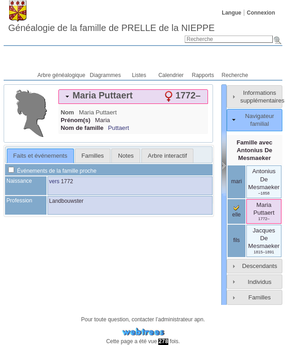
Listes (139, 75)
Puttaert (118, 127)
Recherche (235, 75)
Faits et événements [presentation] (40, 155)
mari (236, 181)
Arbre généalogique (61, 75)
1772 (67, 181)
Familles (260, 297)
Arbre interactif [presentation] (167, 155)
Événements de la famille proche (52, 171)
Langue (231, 13)
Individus (259, 281)
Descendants (259, 266)
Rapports (203, 75)
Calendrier (170, 75)
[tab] (133, 96)
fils (236, 240)
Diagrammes (105, 75)
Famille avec (254, 150)
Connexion (261, 13)
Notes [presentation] (126, 155)
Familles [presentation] (93, 155)
